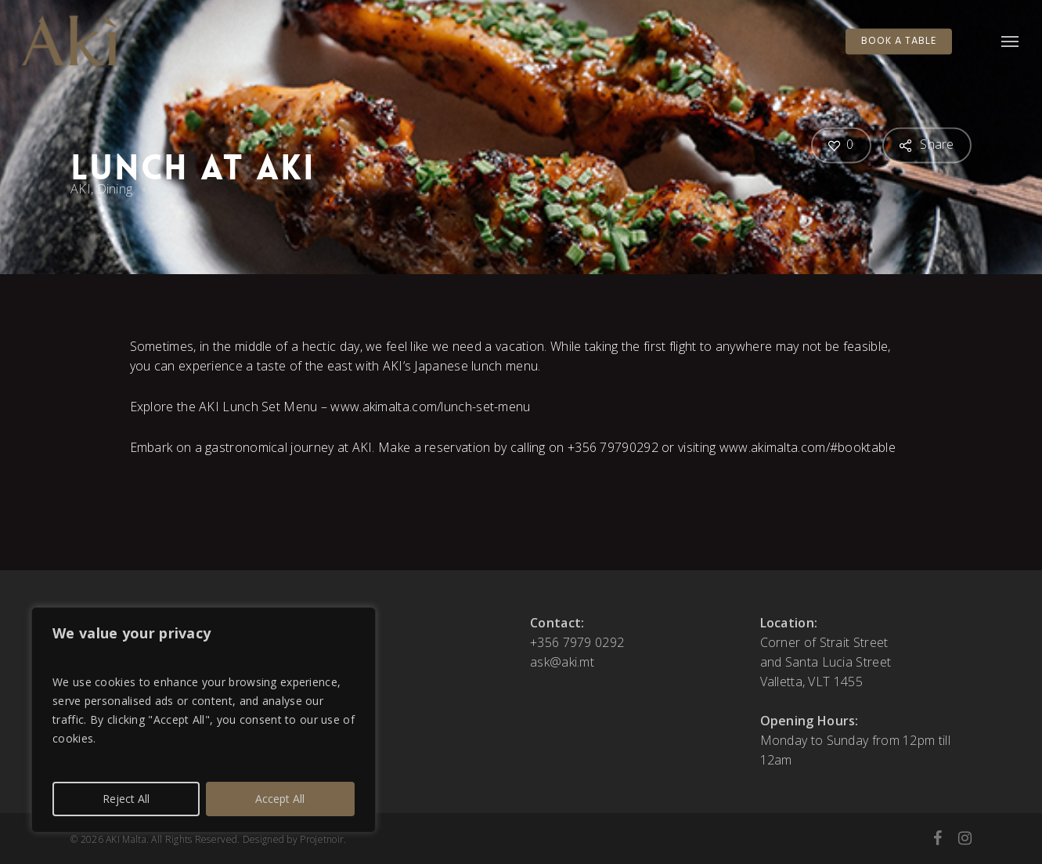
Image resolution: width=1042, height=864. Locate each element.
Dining (115, 188)
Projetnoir (322, 839)
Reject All (126, 798)
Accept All (280, 798)
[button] (1010, 41)
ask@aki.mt (562, 662)
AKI (80, 188)
